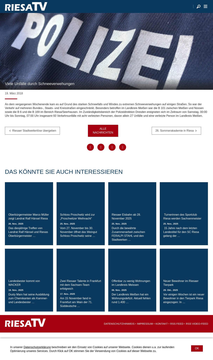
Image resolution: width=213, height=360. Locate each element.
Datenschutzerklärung (37, 347)
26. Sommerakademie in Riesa (174, 136)
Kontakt (162, 329)
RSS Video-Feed (197, 329)
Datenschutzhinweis (119, 329)
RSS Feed (176, 329)
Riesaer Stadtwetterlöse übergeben (34, 136)
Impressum (145, 329)
